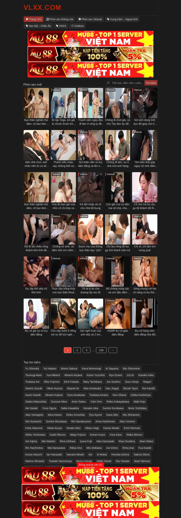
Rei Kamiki (148, 388)
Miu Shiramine (131, 414)
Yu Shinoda (32, 368)
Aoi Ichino (112, 447)
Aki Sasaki (31, 408)
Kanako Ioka (90, 408)
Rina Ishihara (68, 441)
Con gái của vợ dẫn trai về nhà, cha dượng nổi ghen (117, 206)
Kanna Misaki (111, 428)
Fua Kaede (145, 447)
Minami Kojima (54, 394)
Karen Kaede (33, 394)
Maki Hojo (139, 401)
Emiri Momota (132, 428)
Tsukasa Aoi (32, 381)
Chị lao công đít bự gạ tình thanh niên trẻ (117, 248)
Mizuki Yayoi (130, 388)
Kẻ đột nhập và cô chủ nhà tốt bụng (90, 206)
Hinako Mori (73, 428)
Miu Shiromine (131, 368)
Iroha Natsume (34, 428)
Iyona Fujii (86, 441)
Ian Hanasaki (54, 454)
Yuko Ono (96, 401)
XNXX (62, 25)
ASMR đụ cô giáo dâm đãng (117, 332)
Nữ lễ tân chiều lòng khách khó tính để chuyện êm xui (36, 248)
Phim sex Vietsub (92, 19)
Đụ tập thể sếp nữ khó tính (36, 290)
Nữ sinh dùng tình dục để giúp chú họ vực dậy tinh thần (144, 122)
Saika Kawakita (70, 408)
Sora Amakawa (76, 394)
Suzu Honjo (132, 381)
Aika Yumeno (127, 421)
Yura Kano (116, 434)
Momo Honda (84, 461)
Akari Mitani (146, 441)
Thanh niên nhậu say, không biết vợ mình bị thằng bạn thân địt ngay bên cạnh (63, 164)
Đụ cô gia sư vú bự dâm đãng (36, 332)
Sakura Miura (141, 454)
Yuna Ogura (49, 408)
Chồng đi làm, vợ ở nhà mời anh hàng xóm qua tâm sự (117, 164)
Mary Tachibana (92, 381)
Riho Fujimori (52, 381)
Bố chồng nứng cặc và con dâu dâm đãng (117, 290)
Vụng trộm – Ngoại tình (124, 19)
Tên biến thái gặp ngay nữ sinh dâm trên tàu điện (144, 164)
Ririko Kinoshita (75, 414)
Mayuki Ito (73, 388)
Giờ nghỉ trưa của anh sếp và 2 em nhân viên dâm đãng (91, 332)
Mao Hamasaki (105, 441)
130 (101, 350)
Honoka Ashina (120, 454)
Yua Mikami (53, 375)
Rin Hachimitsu (34, 447)
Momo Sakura (69, 368)
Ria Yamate (122, 461)
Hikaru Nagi (92, 428)
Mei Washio (48, 441)
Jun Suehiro (113, 381)
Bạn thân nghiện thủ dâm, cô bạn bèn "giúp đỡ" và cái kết (36, 122)
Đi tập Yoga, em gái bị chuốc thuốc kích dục (63, 122)
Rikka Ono (76, 447)
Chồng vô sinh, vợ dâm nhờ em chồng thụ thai (63, 248)
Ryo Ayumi (95, 414)
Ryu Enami (115, 375)
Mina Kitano (55, 414)
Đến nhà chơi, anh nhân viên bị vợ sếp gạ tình (36, 164)
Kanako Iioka (146, 375)
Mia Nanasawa (56, 447)
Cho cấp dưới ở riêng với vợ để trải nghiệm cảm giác (63, 332)
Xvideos (79, 25)
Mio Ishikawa (94, 447)
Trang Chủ (35, 19)
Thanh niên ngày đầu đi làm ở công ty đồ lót (90, 122)
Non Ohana (119, 394)
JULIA (130, 375)
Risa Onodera (127, 441)
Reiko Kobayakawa (117, 401)
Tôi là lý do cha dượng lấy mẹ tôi (90, 290)
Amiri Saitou (79, 401)
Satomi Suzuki (33, 388)
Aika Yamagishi (34, 414)
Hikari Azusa (54, 428)
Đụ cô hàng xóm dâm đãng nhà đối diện (144, 332)
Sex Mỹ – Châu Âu (40, 25)
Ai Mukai (102, 454)
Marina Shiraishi (34, 461)
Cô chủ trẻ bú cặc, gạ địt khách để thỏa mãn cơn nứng (145, 206)
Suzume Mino (59, 401)
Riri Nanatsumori (81, 421)
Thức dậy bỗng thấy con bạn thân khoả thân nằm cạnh (63, 290)
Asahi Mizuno (58, 434)
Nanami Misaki (75, 454)
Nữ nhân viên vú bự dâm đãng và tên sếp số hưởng (90, 164)
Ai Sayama (112, 368)
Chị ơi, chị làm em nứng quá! (144, 248)
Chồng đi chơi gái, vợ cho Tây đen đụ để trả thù (117, 122)
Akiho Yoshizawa (35, 434)
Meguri (147, 381)
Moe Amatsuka (92, 388)
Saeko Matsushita (35, 401)
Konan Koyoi (97, 434)
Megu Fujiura (78, 434)
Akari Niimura (142, 461)
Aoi (90, 454)
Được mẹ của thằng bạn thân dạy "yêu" (90, 248)
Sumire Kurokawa (113, 408)
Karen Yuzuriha (96, 375)
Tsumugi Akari (33, 375)
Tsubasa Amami (98, 394)
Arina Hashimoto (105, 421)
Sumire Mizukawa (56, 421)
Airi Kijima (31, 441)
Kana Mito (112, 414)
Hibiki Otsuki (104, 461)
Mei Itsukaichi (33, 421)
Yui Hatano (49, 368)
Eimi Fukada (71, 381)
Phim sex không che (61, 19)
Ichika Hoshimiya (141, 394)
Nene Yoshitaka (137, 408)
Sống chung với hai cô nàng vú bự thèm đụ (144, 290)
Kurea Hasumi (33, 454)
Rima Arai (128, 447)
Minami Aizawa (73, 375)
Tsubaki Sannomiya (60, 461)
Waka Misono (134, 434)
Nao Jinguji (112, 388)
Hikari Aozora (54, 388)
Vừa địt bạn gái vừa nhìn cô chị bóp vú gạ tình (63, 206)
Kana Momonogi (91, 368)
